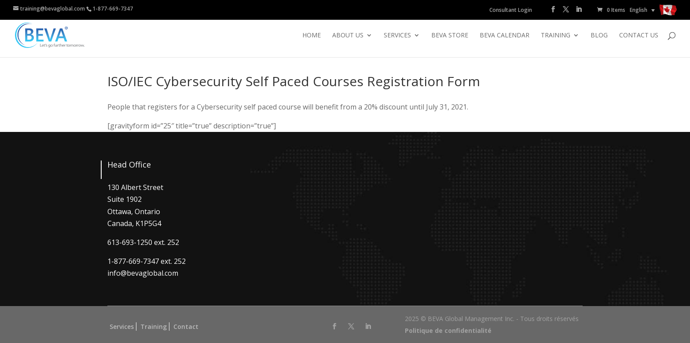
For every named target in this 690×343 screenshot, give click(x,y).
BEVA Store (449, 35)
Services (397, 35)
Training (555, 35)
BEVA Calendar (504, 35)
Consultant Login (510, 10)
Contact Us (638, 35)
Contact (185, 326)
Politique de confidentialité (448, 330)
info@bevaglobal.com (142, 273)
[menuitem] (642, 10)
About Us (347, 35)
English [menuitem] (638, 10)
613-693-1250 (129, 242)
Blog (599, 35)
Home (311, 35)
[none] (642, 10)
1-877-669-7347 (112, 8)
